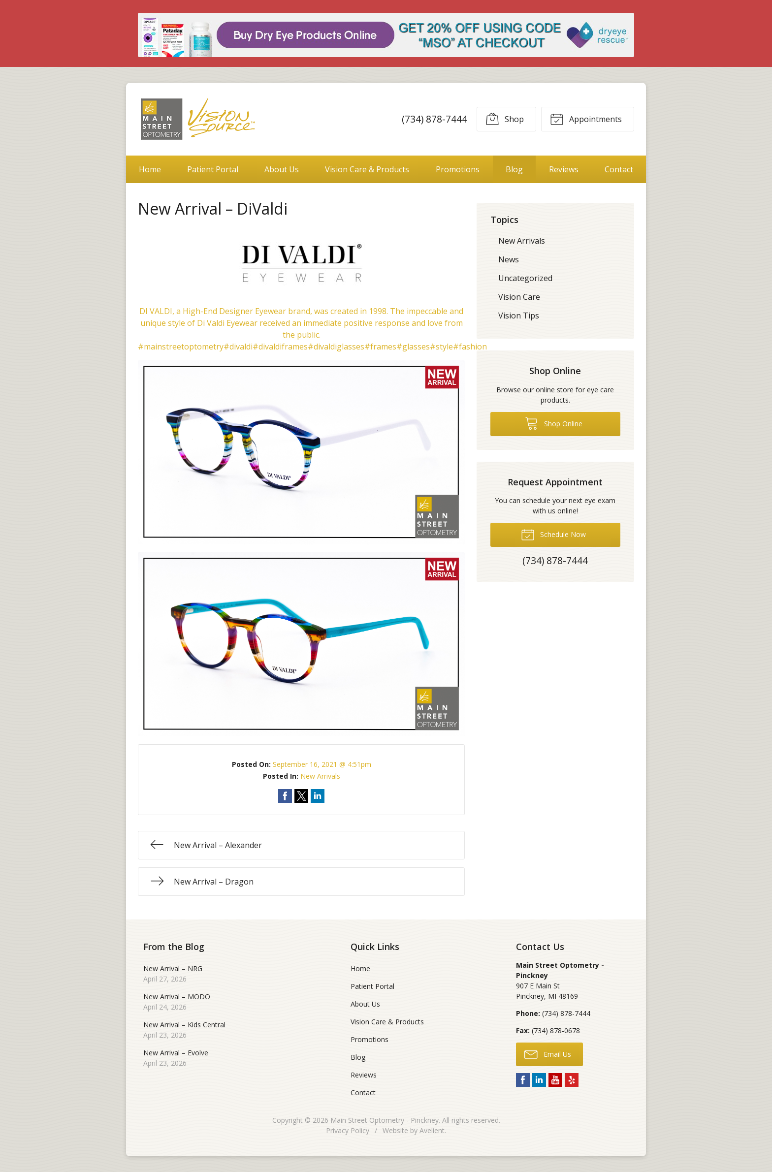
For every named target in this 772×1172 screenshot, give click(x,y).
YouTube (555, 1080)
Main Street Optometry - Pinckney (384, 1120)
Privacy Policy (347, 1130)
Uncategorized (525, 278)
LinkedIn (539, 1080)
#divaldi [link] (238, 346)
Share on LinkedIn (317, 796)
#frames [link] (380, 346)
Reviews (564, 169)
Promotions (458, 169)
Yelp (572, 1080)
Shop (504, 119)
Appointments (586, 119)
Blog (514, 169)
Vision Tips (518, 315)
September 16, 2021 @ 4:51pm (322, 764)
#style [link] (441, 346)
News (508, 259)
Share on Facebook (285, 796)
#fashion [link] (470, 346)
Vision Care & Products (367, 169)
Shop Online (553, 423)
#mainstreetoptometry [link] (181, 346)
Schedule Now (553, 534)
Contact (619, 169)
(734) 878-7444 (434, 119)
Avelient (432, 1130)
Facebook (523, 1080)
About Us (281, 169)
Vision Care (519, 296)
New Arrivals (320, 776)
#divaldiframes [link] (280, 346)
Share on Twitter (301, 796)
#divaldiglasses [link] (336, 346)
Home (150, 169)
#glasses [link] (413, 346)
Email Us (547, 1054)
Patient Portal (212, 169)
